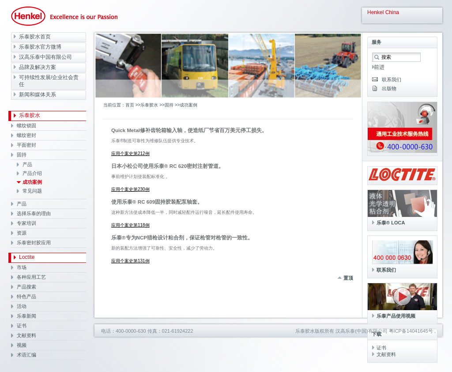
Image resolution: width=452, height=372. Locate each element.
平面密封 (26, 145)
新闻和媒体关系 (37, 94)
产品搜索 (26, 286)
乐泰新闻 (26, 316)
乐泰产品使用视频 (396, 316)
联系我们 (391, 79)
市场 (21, 267)
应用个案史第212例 (130, 153)
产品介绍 (32, 173)
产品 (27, 164)
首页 (129, 104)
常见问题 (32, 191)
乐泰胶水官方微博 (40, 47)
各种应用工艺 (31, 277)
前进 (379, 67)
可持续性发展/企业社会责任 (49, 80)
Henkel (64, 16)
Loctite (26, 257)
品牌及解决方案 (37, 67)
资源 (21, 232)
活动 (21, 306)
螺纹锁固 (26, 125)
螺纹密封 (26, 135)
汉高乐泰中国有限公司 (45, 57)
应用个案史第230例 (130, 189)
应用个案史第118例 (130, 225)
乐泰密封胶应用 (34, 242)
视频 (21, 345)
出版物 (389, 88)
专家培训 (26, 223)
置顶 (348, 278)
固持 (21, 154)
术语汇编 (26, 354)
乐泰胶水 (29, 115)
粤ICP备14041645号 (411, 331)
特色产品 (26, 296)
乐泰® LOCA (391, 222)
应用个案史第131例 (130, 260)
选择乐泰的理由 (34, 213)
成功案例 (32, 182)
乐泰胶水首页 (35, 37)
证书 (21, 325)
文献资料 (26, 335)
